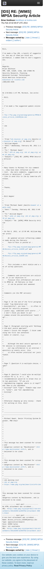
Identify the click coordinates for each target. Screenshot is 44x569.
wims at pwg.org (16, 216)
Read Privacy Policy (23, 566)
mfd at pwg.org (16, 152)
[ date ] (28, 38)
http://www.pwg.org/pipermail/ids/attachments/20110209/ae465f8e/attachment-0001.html (21, 511)
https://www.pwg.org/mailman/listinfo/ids (22, 484)
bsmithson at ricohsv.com (26, 20)
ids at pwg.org (30, 152)
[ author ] (17, 40)
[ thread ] (35, 38)
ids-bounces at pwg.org (21, 139)
